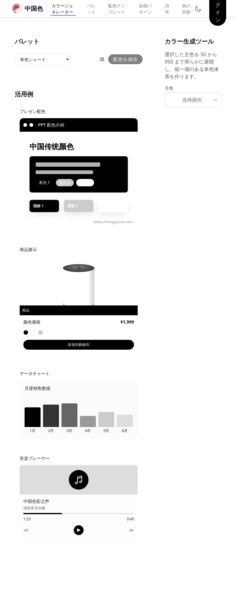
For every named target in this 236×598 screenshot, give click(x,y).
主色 (169, 88)
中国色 (34, 8)
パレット (91, 9)
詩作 (167, 9)
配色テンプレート (116, 9)
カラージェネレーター (62, 9)
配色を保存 (125, 59)
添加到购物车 (79, 344)
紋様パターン (145, 9)
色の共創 (186, 9)
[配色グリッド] (102, 59)
